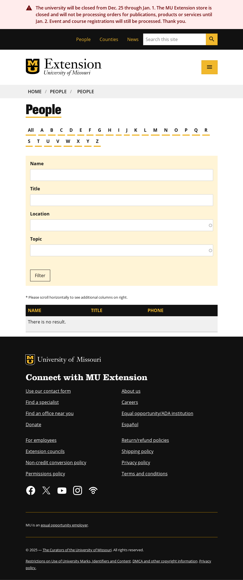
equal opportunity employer (64, 525)
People (83, 39)
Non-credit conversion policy (56, 462)
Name (37, 163)
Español (130, 424)
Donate (33, 424)
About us (131, 391)
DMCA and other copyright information (165, 561)
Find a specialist (42, 402)
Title (35, 189)
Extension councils (45, 451)
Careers (130, 402)
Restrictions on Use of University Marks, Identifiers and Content (78, 561)
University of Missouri (69, 360)
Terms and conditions (145, 474)
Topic (36, 239)
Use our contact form (48, 391)
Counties (109, 39)
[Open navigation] (209, 67)
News (133, 39)
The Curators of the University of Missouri (77, 549)
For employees (41, 440)
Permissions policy (45, 474)
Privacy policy (136, 462)
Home (35, 91)
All (31, 130)
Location (40, 214)
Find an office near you (50, 413)
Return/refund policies (145, 440)
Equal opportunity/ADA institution (157, 413)
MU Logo (30, 359)
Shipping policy (137, 451)
